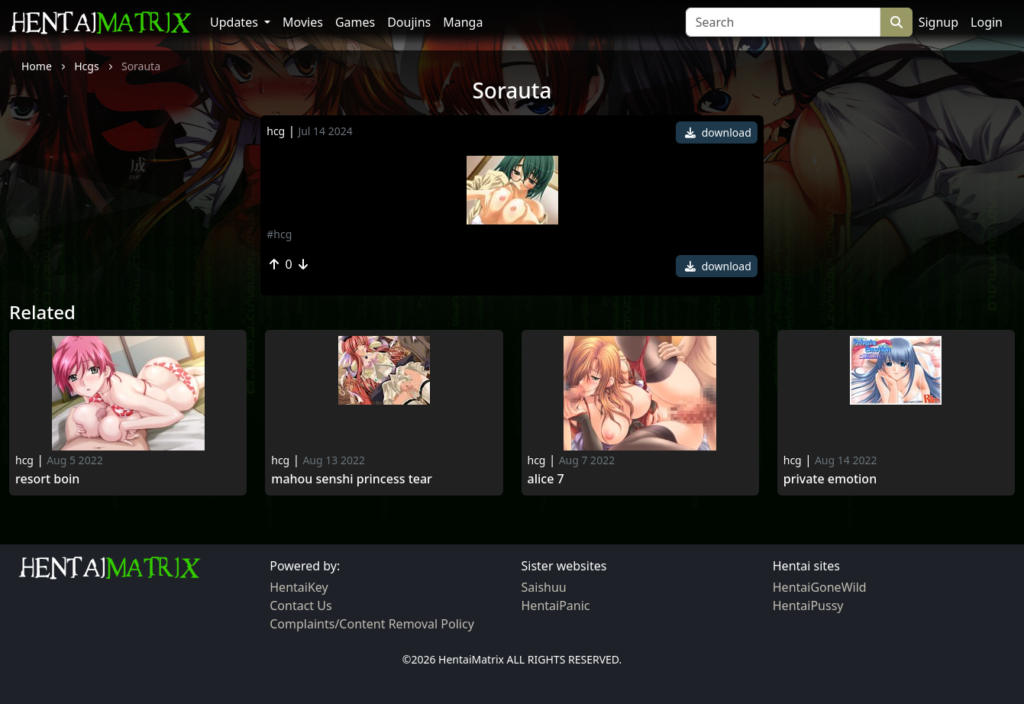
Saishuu (544, 587)
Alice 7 (546, 479)
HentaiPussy (808, 605)
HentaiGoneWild (820, 587)
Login (987, 22)
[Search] (783, 22)
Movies (303, 22)
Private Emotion (830, 479)
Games (355, 22)
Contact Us (300, 605)
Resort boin (47, 479)
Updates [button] (235, 22)
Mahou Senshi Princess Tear (351, 479)
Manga (463, 22)
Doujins (409, 22)
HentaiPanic (556, 605)
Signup (938, 22)
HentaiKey (299, 587)
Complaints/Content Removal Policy (372, 623)
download (718, 132)
